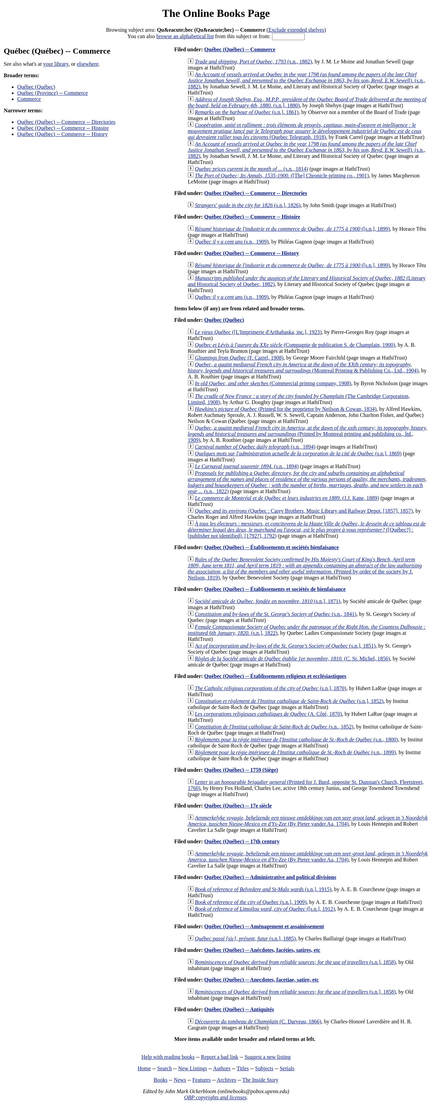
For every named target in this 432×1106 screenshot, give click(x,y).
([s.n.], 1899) (292, 229)
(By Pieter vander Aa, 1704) (308, 821)
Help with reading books (168, 1057)
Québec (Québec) (36, 87)
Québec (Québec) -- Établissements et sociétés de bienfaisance (275, 589)
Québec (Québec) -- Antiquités (239, 1009)
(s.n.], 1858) (295, 962)
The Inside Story (260, 1080)
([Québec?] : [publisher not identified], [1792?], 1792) (307, 530)
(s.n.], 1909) (250, 902)
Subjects (264, 1068)
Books (160, 1080)
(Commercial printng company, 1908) (273, 383)
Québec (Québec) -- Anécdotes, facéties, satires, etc (262, 950)
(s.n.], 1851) (285, 646)
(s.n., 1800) (296, 739)
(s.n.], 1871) (267, 601)
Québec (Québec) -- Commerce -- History (62, 134)
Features (201, 1080)
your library (56, 64)
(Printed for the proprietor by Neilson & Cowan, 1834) (285, 409)
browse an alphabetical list (185, 36)
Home (144, 1068)
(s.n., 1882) (253, 61)
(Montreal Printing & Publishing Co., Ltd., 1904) (303, 367)
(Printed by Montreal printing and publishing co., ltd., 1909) (307, 434)
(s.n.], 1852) (289, 701)
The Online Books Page (216, 13)
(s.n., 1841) (275, 614)
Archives (226, 1080)
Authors (222, 1068)
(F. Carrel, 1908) (239, 358)
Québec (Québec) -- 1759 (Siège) (241, 770)
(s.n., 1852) (274, 727)
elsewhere (88, 64)
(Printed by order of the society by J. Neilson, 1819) (305, 568)
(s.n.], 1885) (245, 938)
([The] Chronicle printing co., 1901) (282, 175)
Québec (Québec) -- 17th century (241, 841)
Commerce (29, 99)
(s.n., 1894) (255, 447)
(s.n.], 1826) (247, 205)
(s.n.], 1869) (298, 453)
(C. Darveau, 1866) (258, 1021)
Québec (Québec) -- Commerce (239, 49)
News (180, 1080)
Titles (243, 1068)
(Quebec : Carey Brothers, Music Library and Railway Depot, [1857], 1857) (304, 511)
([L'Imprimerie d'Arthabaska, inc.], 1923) (258, 332)
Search (164, 1068)
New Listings (192, 1068)
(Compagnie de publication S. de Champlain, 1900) (295, 345)
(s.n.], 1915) (263, 889)
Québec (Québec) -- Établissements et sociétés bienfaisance (271, 547)
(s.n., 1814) (251, 169)
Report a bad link (219, 1057)
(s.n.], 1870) (270, 688)
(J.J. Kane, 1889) (287, 498)
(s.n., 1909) (232, 242)
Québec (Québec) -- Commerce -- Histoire (63, 128)
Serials (287, 1068)
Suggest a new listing (268, 1057)
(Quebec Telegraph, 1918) (304, 131)
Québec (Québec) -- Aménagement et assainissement (264, 926)
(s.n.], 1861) (247, 112)
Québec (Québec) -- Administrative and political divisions (270, 877)
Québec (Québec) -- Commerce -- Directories (66, 122)
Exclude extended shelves (296, 30)
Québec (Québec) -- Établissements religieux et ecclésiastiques (275, 676)
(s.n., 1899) (295, 752)
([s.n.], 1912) (265, 909)
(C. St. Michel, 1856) (292, 658)
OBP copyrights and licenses (215, 1097)
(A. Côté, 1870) (268, 714)
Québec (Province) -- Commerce (52, 93)
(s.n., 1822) (307, 482)
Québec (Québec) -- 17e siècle (238, 806)
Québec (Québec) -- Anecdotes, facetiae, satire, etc (261, 980)
